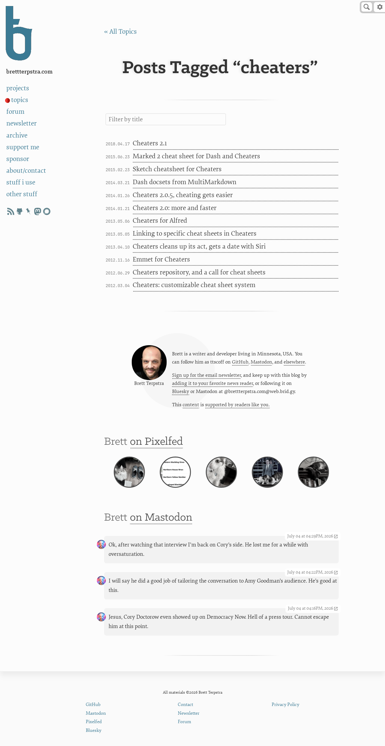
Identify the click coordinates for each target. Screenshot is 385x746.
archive (16, 136)
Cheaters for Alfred (160, 221)
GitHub (240, 363)
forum (15, 112)
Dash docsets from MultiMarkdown (184, 182)
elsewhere (294, 363)
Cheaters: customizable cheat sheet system (194, 285)
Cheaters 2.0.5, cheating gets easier (183, 195)
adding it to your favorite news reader (212, 384)
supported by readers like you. (237, 405)
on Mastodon (161, 524)
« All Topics (120, 32)
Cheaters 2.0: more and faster (175, 208)
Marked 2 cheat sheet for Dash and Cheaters (196, 156)
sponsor (17, 159)
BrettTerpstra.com (29, 72)
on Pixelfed (156, 443)
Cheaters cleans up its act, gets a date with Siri (199, 247)
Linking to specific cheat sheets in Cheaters (195, 234)
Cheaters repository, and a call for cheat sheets (199, 272)
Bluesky (180, 392)
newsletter (21, 123)
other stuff (21, 194)
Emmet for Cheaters (161, 259)
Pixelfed (94, 722)
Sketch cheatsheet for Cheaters (177, 169)
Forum (184, 722)
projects (17, 88)
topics (19, 100)
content (191, 405)
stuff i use (20, 182)
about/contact (26, 171)
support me (22, 147)
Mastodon (261, 363)
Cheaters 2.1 (150, 143)
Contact (185, 704)
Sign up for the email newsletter (206, 376)
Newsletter (188, 713)
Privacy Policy (285, 704)
